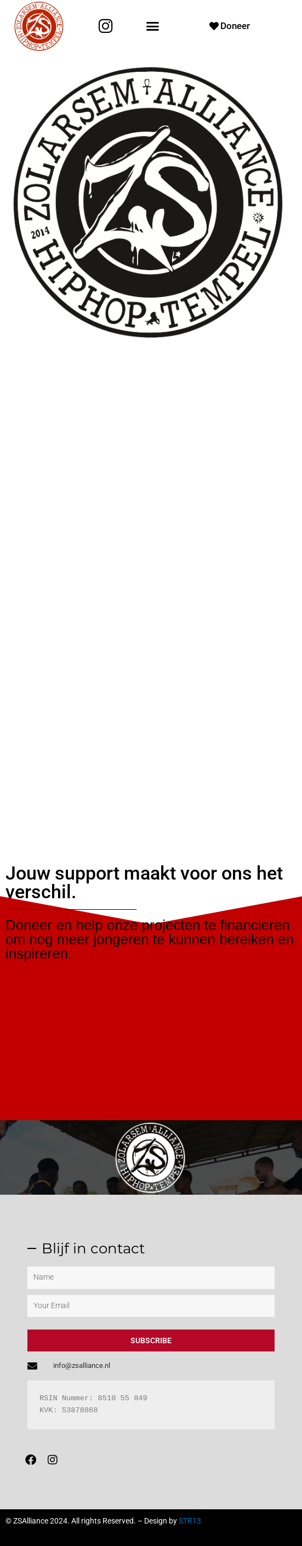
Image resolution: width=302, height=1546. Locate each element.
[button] (152, 26)
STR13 (190, 1520)
